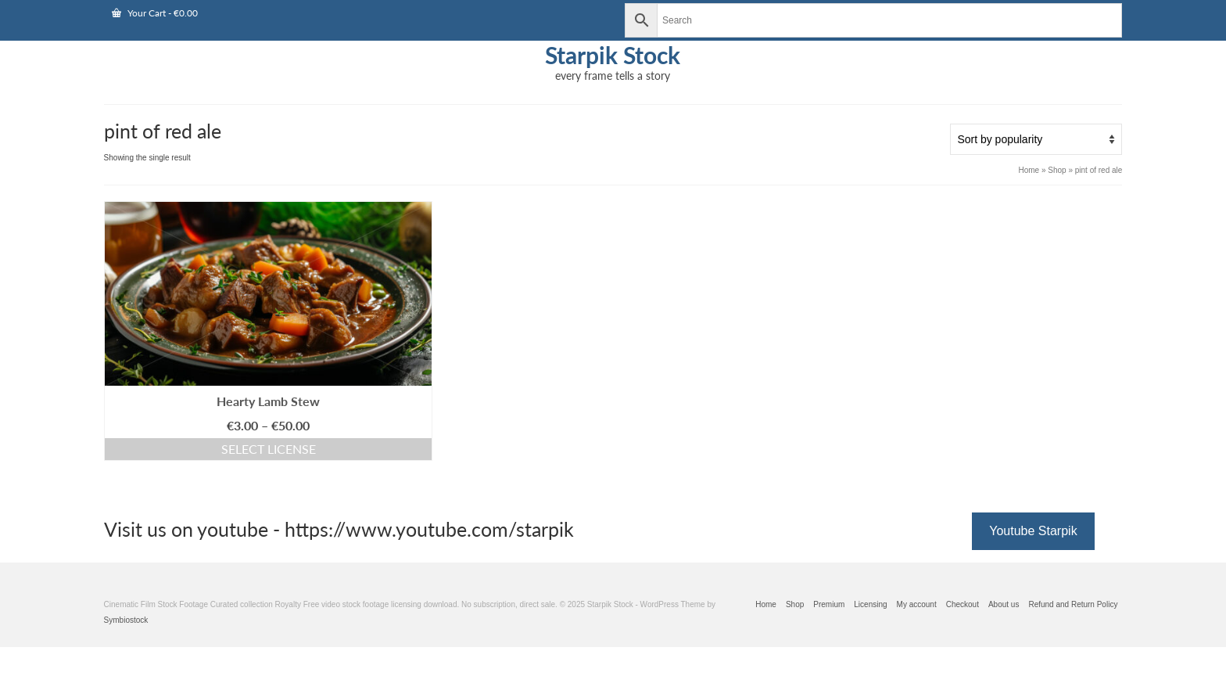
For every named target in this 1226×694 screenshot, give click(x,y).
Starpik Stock (612, 55)
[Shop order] (1036, 139)
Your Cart (155, 13)
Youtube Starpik (1033, 531)
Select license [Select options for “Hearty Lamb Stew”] (268, 448)
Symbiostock (126, 620)
